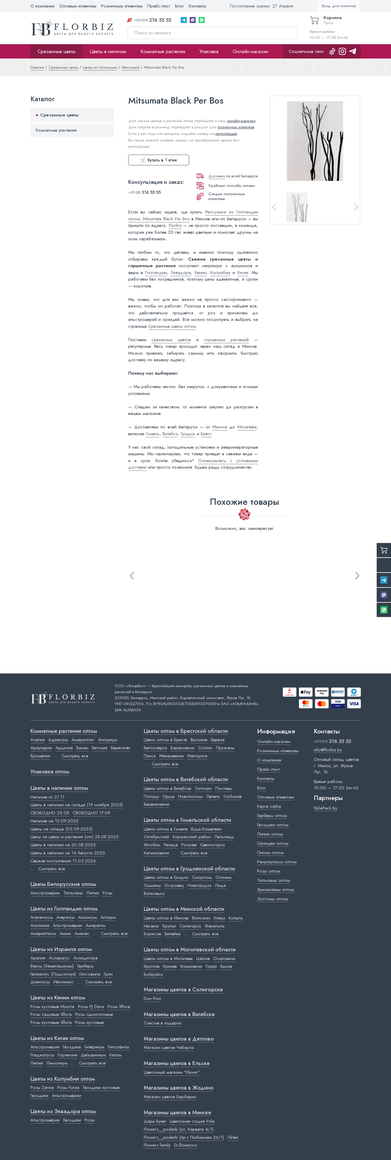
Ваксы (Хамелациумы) (52, 966)
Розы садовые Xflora (51, 1014)
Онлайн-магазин (250, 51)
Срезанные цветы (56, 51)
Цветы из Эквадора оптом (63, 1111)
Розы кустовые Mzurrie (52, 1006)
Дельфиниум (93, 1055)
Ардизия (64, 747)
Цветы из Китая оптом (57, 1038)
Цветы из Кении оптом (57, 997)
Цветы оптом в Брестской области (186, 731)
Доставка (216, 176)
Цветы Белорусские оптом (63, 884)
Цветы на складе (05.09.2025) (61, 829)
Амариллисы (43, 933)
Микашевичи (171, 756)
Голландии (156, 272)
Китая (242, 272)
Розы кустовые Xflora (51, 1022)
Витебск (170, 433)
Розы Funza (68, 1087)
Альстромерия (44, 1047)
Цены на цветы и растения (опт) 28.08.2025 (74, 836)
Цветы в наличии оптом (59, 788)
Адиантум (58, 739)
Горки (211, 966)
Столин (205, 747)
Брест (206, 433)
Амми (65, 933)
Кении (200, 272)
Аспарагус (59, 958)
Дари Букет (155, 1121)
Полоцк (151, 796)
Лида (220, 885)
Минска (219, 427)
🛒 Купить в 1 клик (158, 160)
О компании (42, 6)
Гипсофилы (118, 1047)
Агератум (65, 917)
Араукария (41, 747)
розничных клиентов (236, 127)
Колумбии (220, 272)
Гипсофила (89, 974)
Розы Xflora (119, 1006)
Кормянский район (192, 836)
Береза (218, 739)
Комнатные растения (162, 51)
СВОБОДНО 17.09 (91, 813)
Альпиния (39, 925)
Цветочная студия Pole (192, 1121)
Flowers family (157, 1145)
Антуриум (107, 739)
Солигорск (190, 926)
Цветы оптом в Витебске (167, 788)
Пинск (150, 756)
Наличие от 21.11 (47, 797)
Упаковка (209, 51)
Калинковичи (156, 853)
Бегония (99, 747)
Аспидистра (85, 958)
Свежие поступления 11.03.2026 (63, 861)
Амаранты (96, 925)
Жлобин (152, 844)
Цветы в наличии (108, 51)
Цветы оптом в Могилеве (168, 958)
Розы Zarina (42, 1087)
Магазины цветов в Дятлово (179, 1039)
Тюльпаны (73, 893)
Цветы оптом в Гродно (166, 877)
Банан (82, 747)
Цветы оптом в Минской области (184, 909)
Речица (171, 844)
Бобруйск (153, 974)
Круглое (152, 966)
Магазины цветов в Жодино (179, 1088)
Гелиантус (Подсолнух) (53, 974)
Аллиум (108, 917)
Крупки (169, 926)
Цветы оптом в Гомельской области (187, 820)
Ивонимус (63, 982)
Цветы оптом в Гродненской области (189, 869)
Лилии (92, 893)
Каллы (115, 1055)
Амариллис (83, 739)
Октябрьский (156, 836)
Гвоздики (39, 1095)
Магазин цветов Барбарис (170, 1096)
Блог (179, 6)
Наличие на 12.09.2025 (54, 821)
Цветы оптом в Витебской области (186, 779)
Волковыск (154, 893)
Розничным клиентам (122, 6)
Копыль (236, 918)
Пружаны (225, 747)
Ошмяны (152, 885)
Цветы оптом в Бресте (165, 739)
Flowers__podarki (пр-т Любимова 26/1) (184, 1137)
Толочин (203, 788)
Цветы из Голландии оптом (64, 909)
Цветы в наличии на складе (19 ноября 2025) (76, 804)
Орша (168, 796)
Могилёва (246, 427)
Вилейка (172, 933)
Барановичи (182, 747)
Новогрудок (199, 885)
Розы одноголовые (94, 1014)
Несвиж (151, 926)
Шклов (203, 958)
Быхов (226, 966)
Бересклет (120, 747)
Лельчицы (224, 836)
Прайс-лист (158, 6)
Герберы (85, 966)
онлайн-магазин (241, 121)
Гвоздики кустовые (101, 1087)
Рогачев (189, 844)
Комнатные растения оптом (63, 731)
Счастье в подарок (162, 1023)
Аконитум (87, 917)
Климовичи (191, 966)
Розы (107, 893)
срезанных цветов (171, 339)
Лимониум (57, 1063)
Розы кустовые (89, 1022)
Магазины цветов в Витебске (179, 1014)
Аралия (37, 958)
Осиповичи (224, 958)
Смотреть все (75, 756)
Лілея (233, 1137)
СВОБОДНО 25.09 (49, 813)
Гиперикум (94, 1047)
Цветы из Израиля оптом (61, 949)
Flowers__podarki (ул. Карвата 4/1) (179, 1129)
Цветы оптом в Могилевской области (190, 949)
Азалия (37, 739)
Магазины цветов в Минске (177, 1112)
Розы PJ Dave (91, 1006)
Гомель (153, 433)
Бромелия (40, 756)
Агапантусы (41, 917)
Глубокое (233, 796)
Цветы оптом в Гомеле (166, 829)
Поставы (223, 788)
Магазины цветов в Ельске (177, 1063)
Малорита (197, 756)
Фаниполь (215, 926)
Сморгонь (202, 877)
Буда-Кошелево (206, 829)
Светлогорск (212, 844)
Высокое (199, 739)
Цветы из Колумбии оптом (62, 1079)
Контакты (197, 6)
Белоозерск (155, 747)
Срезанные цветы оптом (172, 326)
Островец (174, 885)
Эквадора (181, 272)
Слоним (223, 877)
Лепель (213, 796)
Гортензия (67, 1055)
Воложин (201, 918)
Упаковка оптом (49, 772)
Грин (108, 974)
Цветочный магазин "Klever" (172, 1072)
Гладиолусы (42, 1055)
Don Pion (152, 998)
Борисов (152, 933)
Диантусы (40, 982)
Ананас (82, 933)
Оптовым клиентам (77, 6)
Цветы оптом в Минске (166, 918)
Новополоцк (190, 796)
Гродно (188, 433)
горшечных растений (226, 339)
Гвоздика (72, 1047)
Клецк (219, 918)
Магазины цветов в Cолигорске (183, 989)
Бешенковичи (156, 804)
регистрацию (226, 133)
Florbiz (175, 225)
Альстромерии (45, 893)
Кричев (170, 966)
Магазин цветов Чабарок (169, 1047)
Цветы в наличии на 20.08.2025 (63, 844)
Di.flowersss (185, 1145)
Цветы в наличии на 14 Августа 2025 (67, 853)
